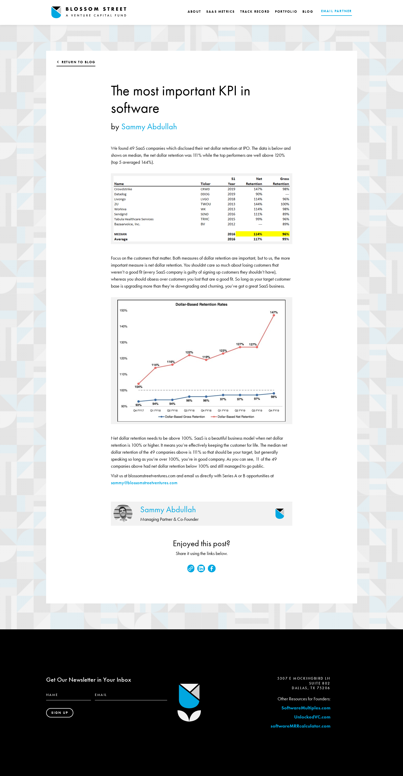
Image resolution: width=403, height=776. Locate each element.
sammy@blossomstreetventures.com (144, 483)
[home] (88, 12)
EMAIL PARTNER (336, 11)
